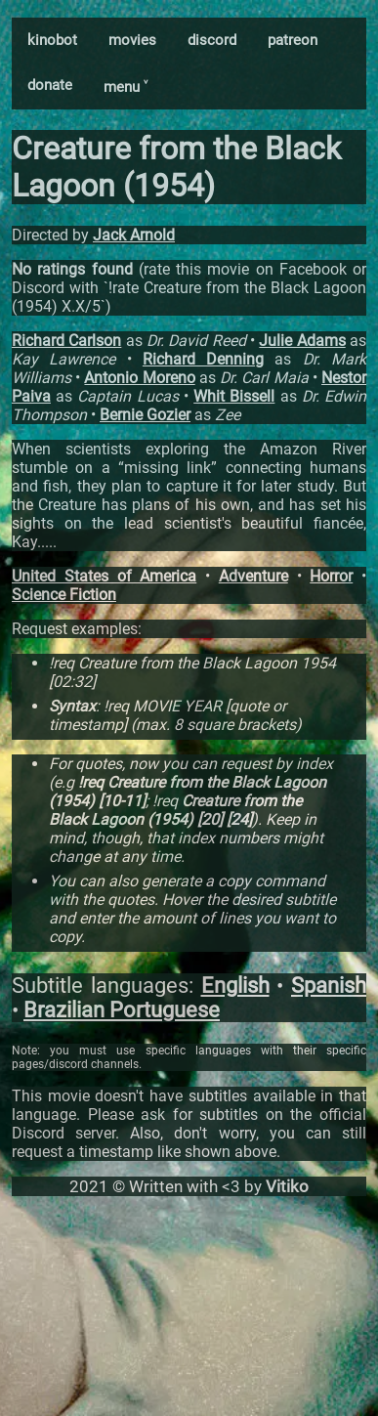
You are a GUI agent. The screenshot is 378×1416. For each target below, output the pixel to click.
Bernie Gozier (145, 415)
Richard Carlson (66, 340)
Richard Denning (203, 359)
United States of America (104, 576)
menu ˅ (125, 87)
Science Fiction (64, 594)
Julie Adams (302, 340)
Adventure (253, 576)
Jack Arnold (134, 235)
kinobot (52, 40)
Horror (331, 576)
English (235, 985)
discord (212, 40)
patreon (292, 40)
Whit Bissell (233, 396)
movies (132, 40)
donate (49, 85)
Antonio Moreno (139, 377)
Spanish (328, 985)
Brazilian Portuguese (121, 1010)
